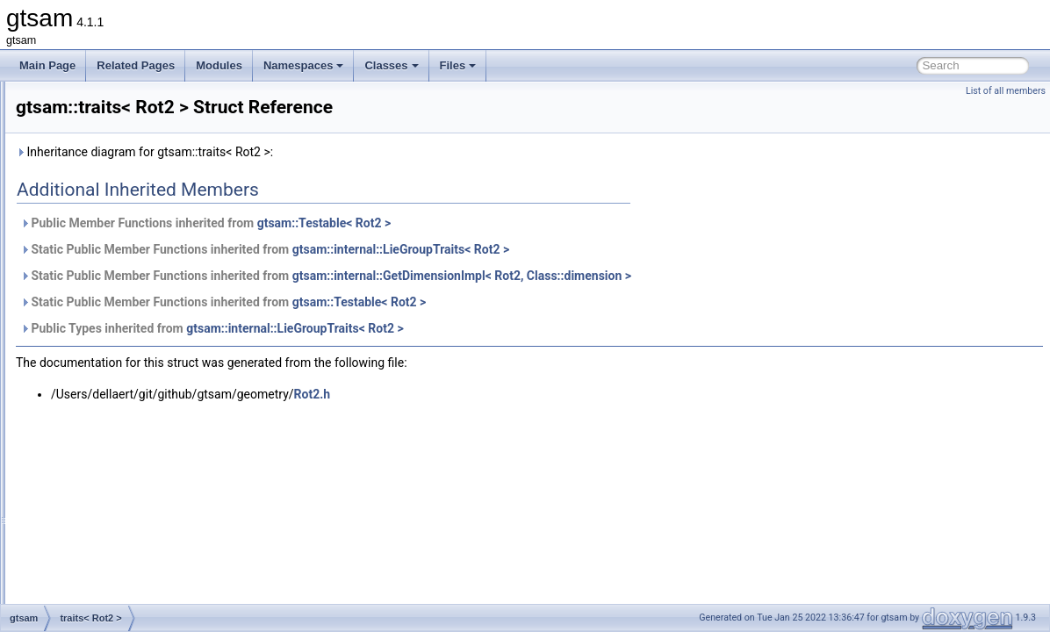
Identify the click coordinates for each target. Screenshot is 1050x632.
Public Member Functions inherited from (425, 223)
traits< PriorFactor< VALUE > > (144, 139)
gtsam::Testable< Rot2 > (544, 223)
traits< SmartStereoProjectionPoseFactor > (172, 583)
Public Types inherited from (431, 328)
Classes (391, 65)
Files (458, 65)
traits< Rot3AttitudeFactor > (136, 390)
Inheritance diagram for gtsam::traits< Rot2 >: (364, 152)
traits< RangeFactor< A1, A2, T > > (153, 254)
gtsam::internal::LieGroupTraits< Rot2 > (620, 249)
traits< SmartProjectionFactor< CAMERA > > (176, 467)
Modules (219, 65)
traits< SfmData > (113, 409)
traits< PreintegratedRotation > (143, 100)
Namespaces (303, 65)
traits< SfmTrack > (115, 428)
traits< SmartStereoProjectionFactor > (160, 544)
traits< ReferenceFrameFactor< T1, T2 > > (171, 293)
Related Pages (136, 65)
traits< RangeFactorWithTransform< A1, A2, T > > (187, 274)
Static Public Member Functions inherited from (484, 249)
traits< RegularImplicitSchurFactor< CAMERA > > (187, 332)
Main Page (47, 65)
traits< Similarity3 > (117, 448)
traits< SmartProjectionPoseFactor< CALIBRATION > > (200, 486)
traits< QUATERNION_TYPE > (144, 235)
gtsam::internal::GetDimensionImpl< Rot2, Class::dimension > (681, 276)
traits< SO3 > (103, 602)
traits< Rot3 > (103, 370)
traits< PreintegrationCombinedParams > (167, 119)
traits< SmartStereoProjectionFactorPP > (167, 563)
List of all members (1006, 91)
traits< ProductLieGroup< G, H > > (152, 158)
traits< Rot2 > (103, 351)
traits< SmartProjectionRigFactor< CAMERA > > (184, 525)
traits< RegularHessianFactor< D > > (157, 312)
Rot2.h (532, 394)
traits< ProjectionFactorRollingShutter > (163, 216)
